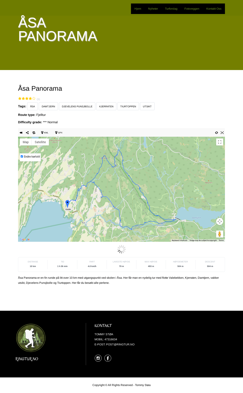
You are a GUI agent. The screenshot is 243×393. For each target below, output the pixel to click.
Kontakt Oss (213, 8)
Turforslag (171, 8)
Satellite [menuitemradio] (40, 142)
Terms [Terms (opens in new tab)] (221, 240)
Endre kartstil (32, 156)
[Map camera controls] (219, 221)
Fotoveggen (191, 8)
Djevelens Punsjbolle (77, 106)
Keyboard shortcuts (179, 240)
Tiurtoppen (128, 106)
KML (45, 132)
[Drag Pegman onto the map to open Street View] (219, 234)
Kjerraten (106, 106)
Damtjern (48, 106)
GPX (59, 132)
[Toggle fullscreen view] (219, 141)
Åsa (32, 106)
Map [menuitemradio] (26, 142)
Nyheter (153, 8)
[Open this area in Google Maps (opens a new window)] (25, 239)
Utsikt (147, 106)
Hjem (137, 8)
